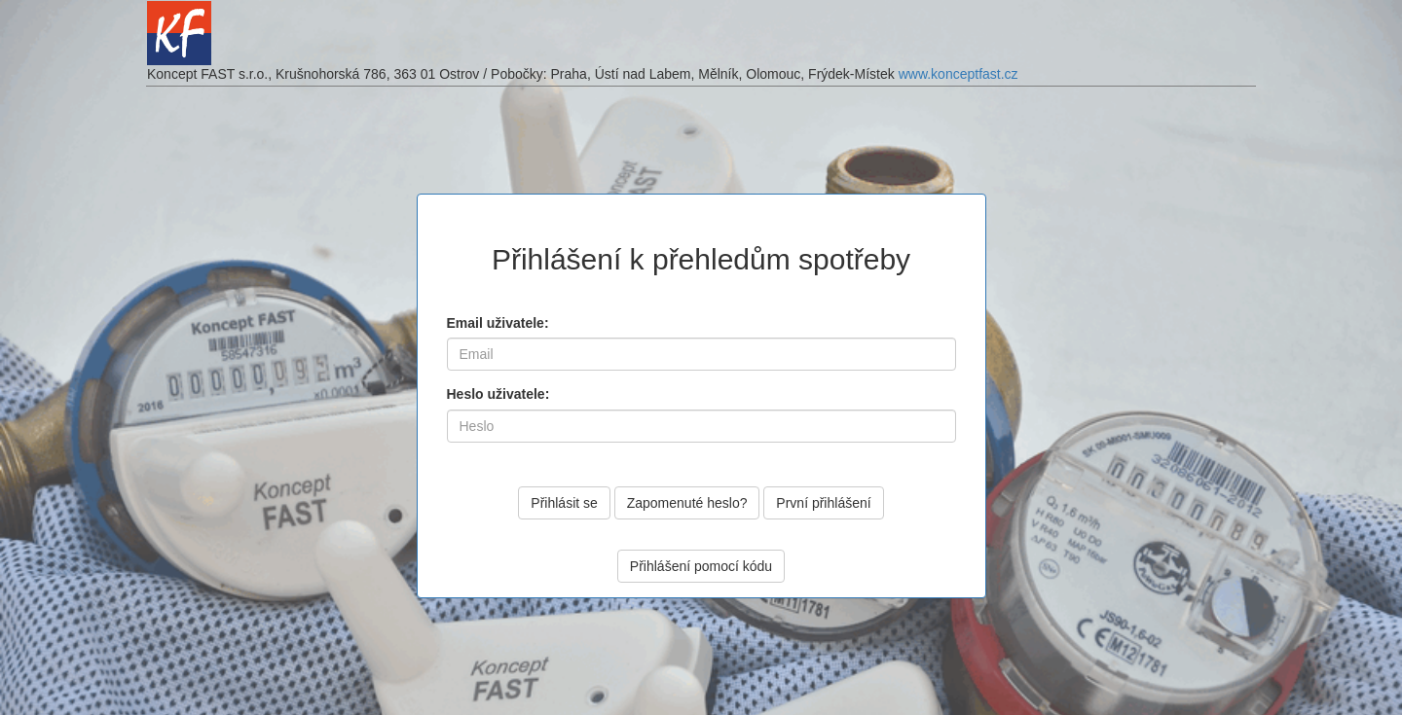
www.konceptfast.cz (958, 74)
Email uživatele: (498, 323)
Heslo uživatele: (498, 394)
